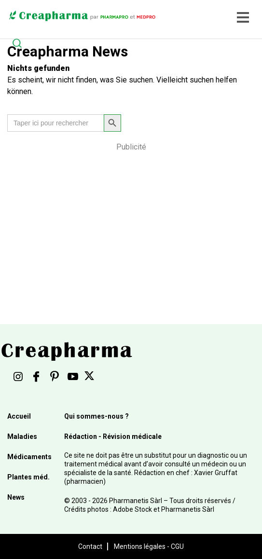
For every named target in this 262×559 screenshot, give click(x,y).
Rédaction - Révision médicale (113, 436)
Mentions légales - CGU (149, 546)
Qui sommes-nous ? (96, 416)
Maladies (22, 436)
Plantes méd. (28, 477)
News (16, 497)
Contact (90, 546)
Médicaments (29, 457)
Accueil (19, 416)
